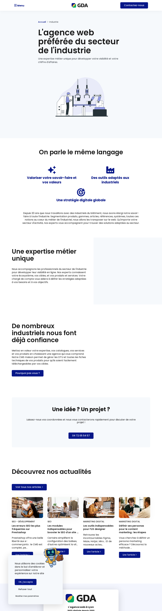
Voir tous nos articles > (29, 414)
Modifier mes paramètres (27, 596)
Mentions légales (69, 590)
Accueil (16, 21)
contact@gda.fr (81, 544)
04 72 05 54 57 (81, 541)
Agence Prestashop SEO (73, 585)
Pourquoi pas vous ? (99, 298)
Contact (134, 5)
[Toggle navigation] (27, 5)
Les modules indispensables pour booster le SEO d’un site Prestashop (128, 590)
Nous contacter (81, 557)
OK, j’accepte (25, 589)
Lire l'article (22, 480)
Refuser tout (47, 589)
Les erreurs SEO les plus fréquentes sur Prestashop (128, 583)
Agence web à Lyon (71, 581)
